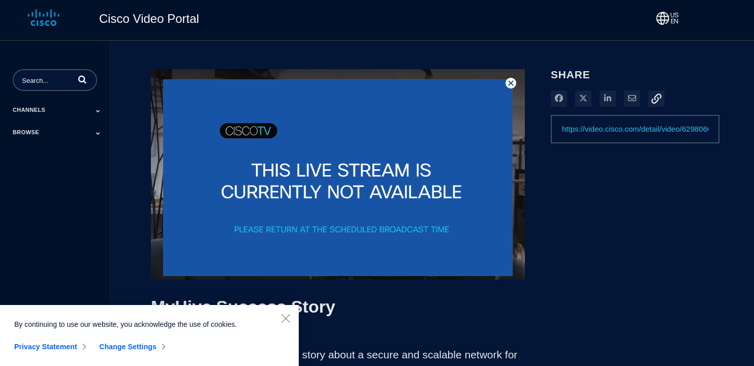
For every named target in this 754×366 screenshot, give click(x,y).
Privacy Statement (45, 353)
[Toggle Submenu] (98, 110)
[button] (82, 79)
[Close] (285, 324)
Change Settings (127, 353)
